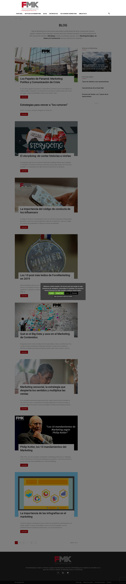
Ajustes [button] (67, 293)
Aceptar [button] (51, 293)
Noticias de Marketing (33, 13)
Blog (45, 13)
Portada (19, 13)
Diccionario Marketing (68, 13)
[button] (109, 13)
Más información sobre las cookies (63, 296)
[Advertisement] (78, 7)
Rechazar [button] (74, 293)
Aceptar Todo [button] (59, 293)
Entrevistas (53, 13)
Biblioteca (83, 13)
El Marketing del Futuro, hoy (28, 10)
